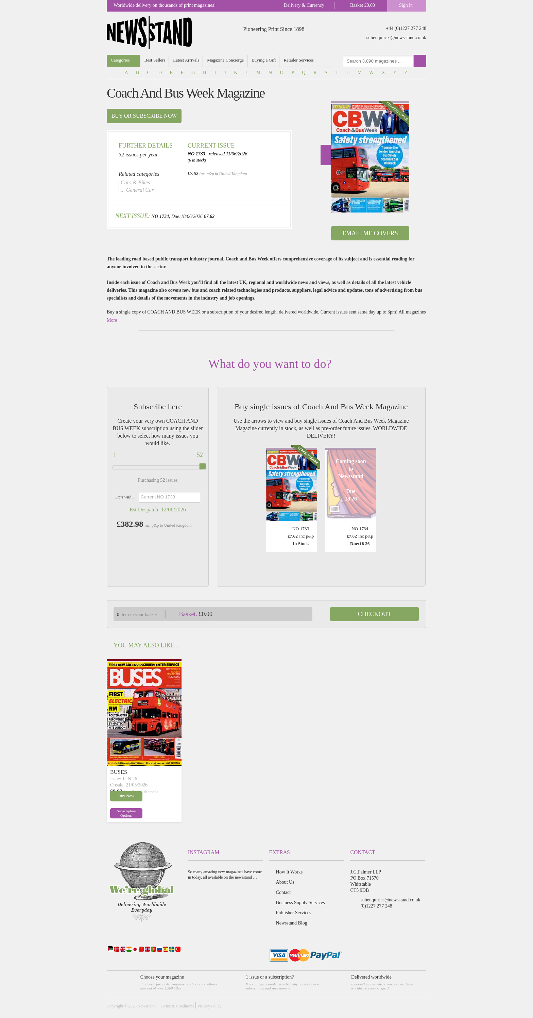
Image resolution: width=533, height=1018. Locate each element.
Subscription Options (126, 813)
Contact (283, 892)
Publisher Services (293, 912)
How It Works (289, 872)
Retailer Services (298, 60)
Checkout (374, 614)
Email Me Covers (370, 233)
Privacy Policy (209, 1006)
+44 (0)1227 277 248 (406, 28)
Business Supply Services (300, 902)
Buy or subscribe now (144, 116)
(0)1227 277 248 (376, 906)
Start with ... (125, 497)
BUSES (118, 772)
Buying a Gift (264, 60)
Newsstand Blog (291, 923)
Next (326, 155)
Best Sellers (155, 60)
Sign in (406, 5)
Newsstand (147, 1006)
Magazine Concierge (225, 60)
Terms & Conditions (177, 1006)
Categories (120, 60)
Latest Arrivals (186, 60)
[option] (370, 157)
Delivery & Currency (304, 5)
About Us (285, 882)
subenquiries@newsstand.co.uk (396, 37)
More (112, 320)
